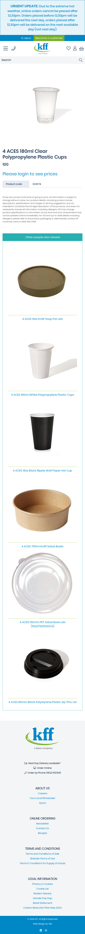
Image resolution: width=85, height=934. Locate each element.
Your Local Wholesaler (42, 798)
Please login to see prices (30, 174)
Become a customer (49, 38)
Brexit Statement (42, 903)
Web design (39, 923)
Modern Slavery (42, 893)
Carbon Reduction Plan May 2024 (42, 907)
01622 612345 (53, 772)
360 (50, 923)
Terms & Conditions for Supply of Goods (42, 863)
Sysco (42, 803)
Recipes (42, 833)
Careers (42, 793)
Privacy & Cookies (42, 884)
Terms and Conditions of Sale (42, 853)
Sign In (27, 37)
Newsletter (42, 823)
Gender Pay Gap (42, 898)
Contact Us (42, 828)
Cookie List (42, 888)
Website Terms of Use (42, 858)
